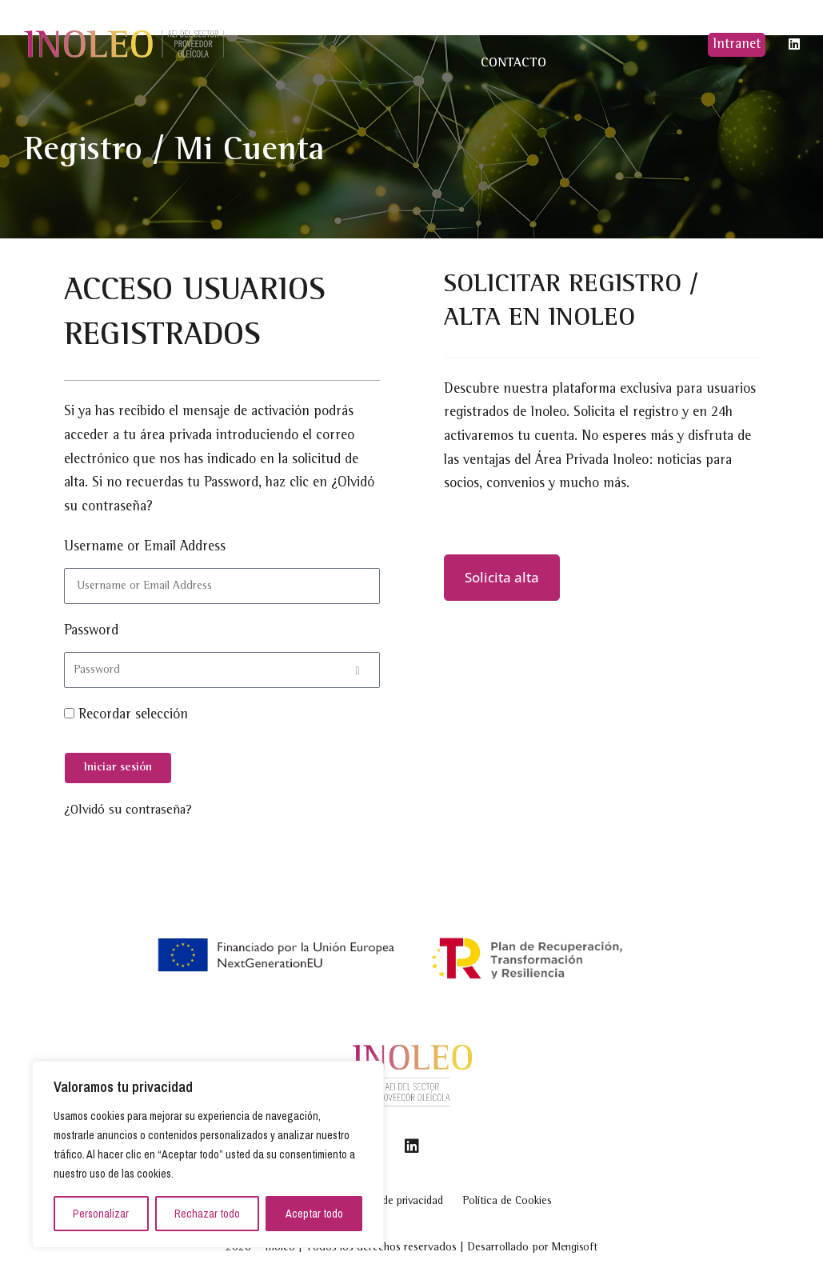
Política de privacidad (390, 1198)
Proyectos (442, 27)
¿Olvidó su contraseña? (132, 811)
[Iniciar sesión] (118, 768)
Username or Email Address (145, 547)
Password (91, 631)
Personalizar (101, 1213)
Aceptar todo (314, 1213)
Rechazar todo (207, 1213)
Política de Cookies (539, 1198)
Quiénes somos (343, 27)
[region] (208, 1154)
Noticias (513, 27)
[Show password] (358, 670)
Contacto (513, 63)
